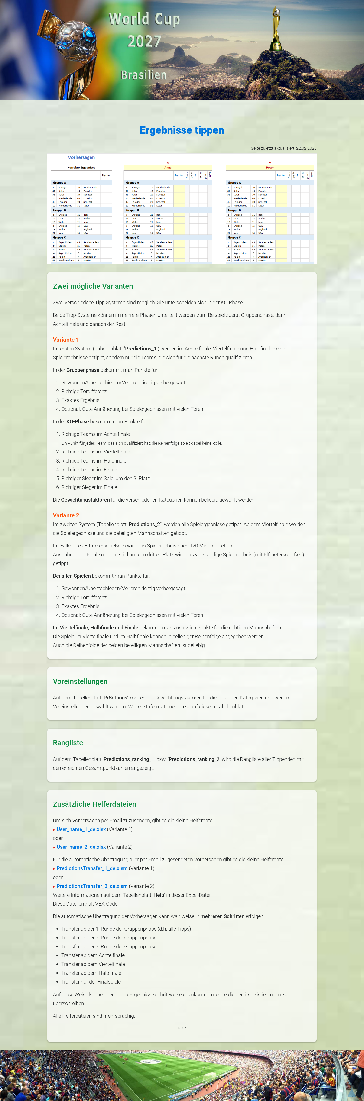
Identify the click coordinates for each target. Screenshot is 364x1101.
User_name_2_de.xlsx (79, 847)
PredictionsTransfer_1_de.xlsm (90, 868)
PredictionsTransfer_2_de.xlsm (90, 886)
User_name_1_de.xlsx (79, 829)
